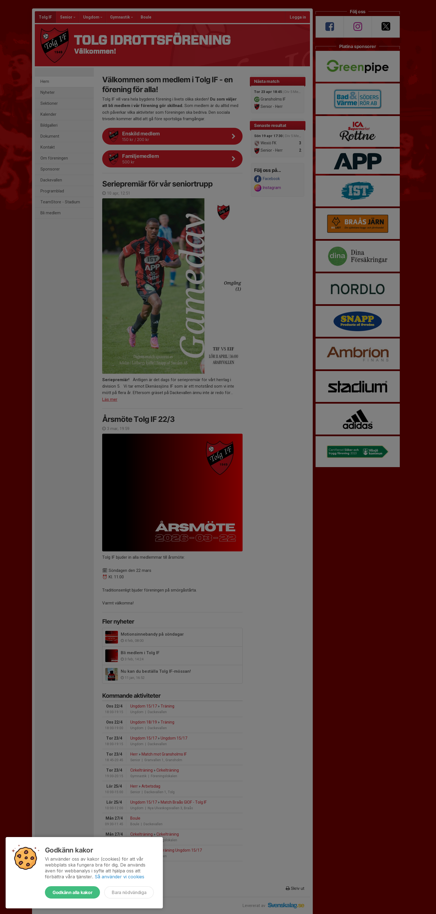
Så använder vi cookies (119, 876)
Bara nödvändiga (129, 892)
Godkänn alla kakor (72, 892)
